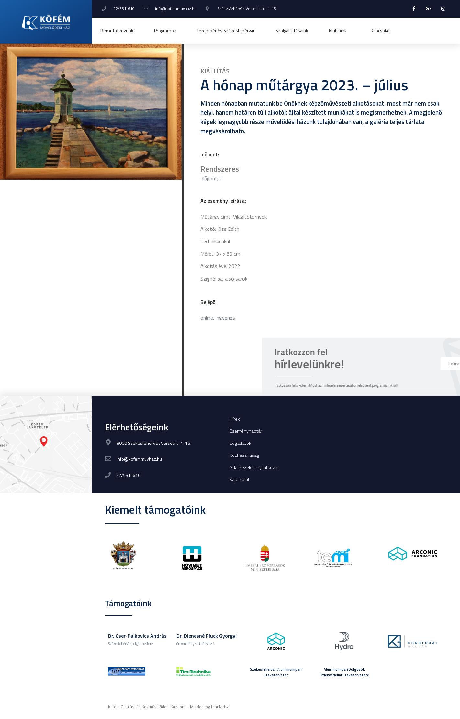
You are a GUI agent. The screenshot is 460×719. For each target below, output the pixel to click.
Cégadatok (240, 443)
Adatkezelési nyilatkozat (254, 467)
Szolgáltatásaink (291, 30)
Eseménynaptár (246, 430)
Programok (165, 30)
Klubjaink (339, 30)
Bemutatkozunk (116, 30)
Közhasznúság (244, 455)
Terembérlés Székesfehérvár (226, 30)
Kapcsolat (380, 30)
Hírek (235, 418)
